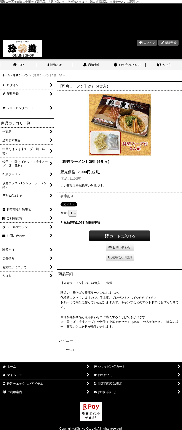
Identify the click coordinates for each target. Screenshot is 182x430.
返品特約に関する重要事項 (80, 222)
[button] (120, 257)
